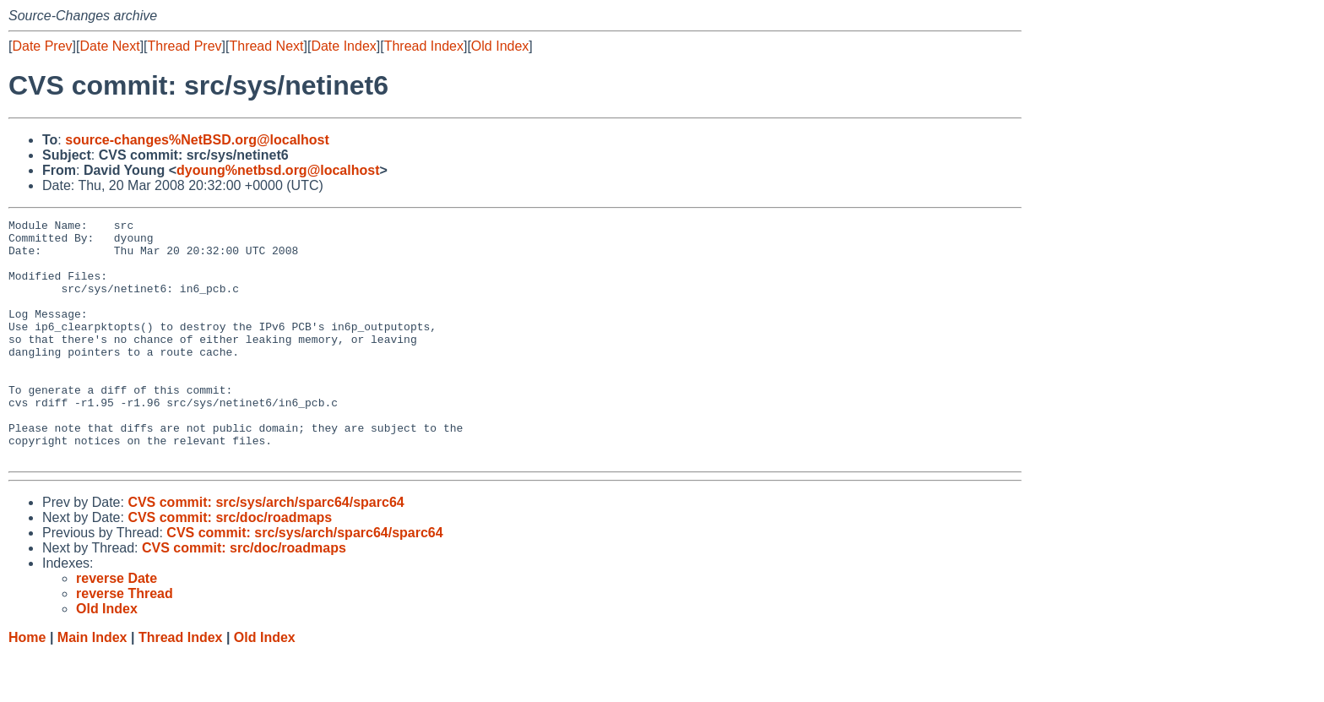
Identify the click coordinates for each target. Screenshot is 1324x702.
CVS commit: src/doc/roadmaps (230, 565)
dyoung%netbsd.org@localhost (278, 170)
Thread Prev (185, 46)
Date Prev (42, 46)
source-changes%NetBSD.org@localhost (197, 140)
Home (27, 685)
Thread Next (266, 46)
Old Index (500, 46)
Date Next (109, 46)
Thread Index (424, 46)
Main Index (92, 685)
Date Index (343, 46)
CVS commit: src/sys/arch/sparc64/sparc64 (266, 550)
